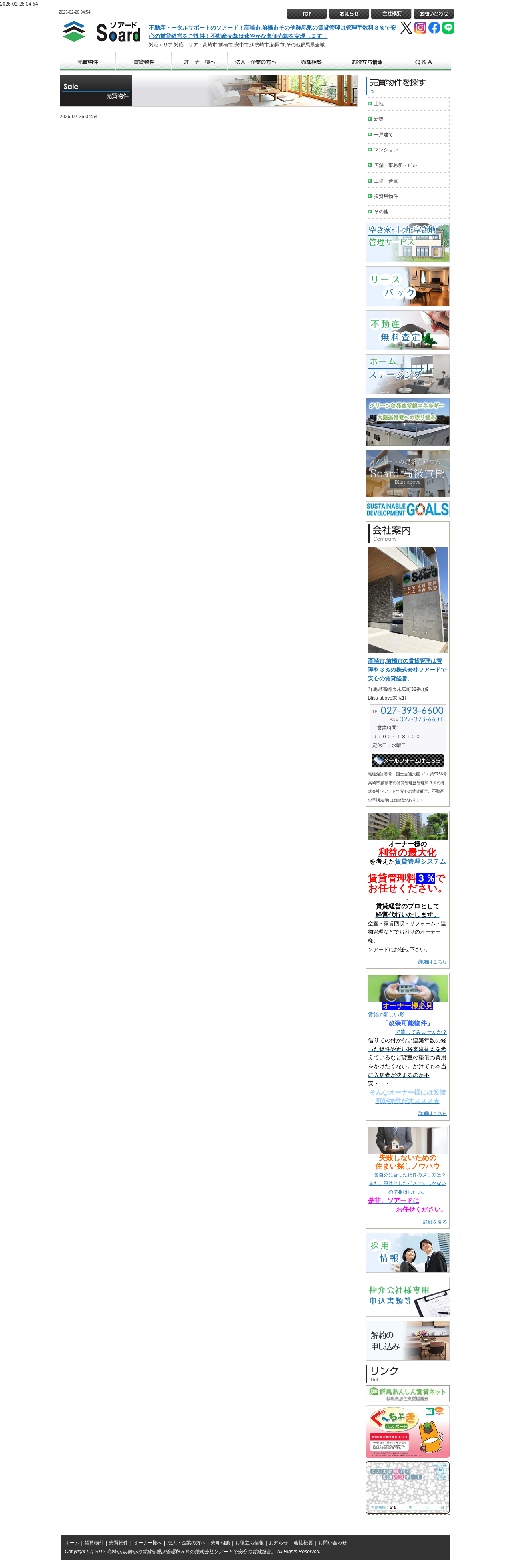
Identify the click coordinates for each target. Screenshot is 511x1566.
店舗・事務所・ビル (395, 165)
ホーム (72, 1543)
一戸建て (383, 134)
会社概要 (303, 1543)
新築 (379, 119)
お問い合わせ (332, 1543)
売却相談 (220, 1543)
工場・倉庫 (386, 181)
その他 (381, 212)
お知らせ (278, 1543)
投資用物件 (386, 196)
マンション (386, 150)
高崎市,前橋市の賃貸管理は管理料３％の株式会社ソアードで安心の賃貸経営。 (407, 669)
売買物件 (118, 1543)
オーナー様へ (147, 1543)
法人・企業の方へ (186, 1543)
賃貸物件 (94, 1543)
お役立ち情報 (249, 1543)
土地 (379, 104)
